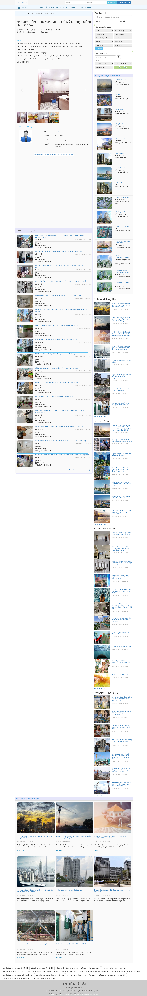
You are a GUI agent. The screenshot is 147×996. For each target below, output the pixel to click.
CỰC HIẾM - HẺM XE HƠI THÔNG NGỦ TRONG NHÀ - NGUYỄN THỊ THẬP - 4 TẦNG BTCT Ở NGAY (63, 411)
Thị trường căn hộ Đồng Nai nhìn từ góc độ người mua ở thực (121, 727)
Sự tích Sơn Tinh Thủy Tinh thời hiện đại (120, 633)
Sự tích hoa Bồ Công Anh (120, 675)
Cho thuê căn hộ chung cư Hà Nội (67, 968)
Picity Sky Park (120, 124)
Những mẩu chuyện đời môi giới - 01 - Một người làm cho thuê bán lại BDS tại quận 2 (121, 347)
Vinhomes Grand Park (122, 226)
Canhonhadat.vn (65, 994)
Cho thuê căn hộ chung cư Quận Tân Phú (16, 978)
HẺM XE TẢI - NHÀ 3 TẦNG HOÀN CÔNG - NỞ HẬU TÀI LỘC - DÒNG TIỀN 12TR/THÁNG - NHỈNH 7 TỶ (59, 236)
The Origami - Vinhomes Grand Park (123, 241)
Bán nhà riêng (51, 13)
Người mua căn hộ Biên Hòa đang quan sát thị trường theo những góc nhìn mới (121, 769)
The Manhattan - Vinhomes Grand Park (122, 256)
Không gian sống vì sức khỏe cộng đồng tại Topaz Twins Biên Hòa (121, 619)
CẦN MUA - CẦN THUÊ (53, 7)
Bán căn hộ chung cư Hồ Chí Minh (42, 968)
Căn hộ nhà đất (22, 2)
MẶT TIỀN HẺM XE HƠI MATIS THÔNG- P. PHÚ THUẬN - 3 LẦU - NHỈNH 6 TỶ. (60, 281)
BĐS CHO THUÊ (28, 7)
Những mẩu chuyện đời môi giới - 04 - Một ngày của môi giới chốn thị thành (121, 305)
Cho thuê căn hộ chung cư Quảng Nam (38, 971)
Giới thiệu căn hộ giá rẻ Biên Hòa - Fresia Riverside (121, 497)
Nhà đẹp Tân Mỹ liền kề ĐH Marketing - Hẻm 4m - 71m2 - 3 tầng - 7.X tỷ (58, 295)
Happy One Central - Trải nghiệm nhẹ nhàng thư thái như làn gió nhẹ (120, 577)
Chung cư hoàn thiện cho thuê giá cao (69, 890)
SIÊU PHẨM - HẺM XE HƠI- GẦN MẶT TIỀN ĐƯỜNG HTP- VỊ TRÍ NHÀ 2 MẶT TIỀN (62, 455)
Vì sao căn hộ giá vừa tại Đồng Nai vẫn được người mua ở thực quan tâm (122, 698)
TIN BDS (73, 7)
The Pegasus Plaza (121, 212)
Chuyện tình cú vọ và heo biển (121, 646)
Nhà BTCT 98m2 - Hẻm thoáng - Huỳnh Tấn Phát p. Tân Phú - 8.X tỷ (57, 368)
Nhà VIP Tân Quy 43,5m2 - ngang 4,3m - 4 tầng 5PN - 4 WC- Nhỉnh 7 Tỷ (58, 251)
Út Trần (57, 131)
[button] (22, 89)
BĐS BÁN (39, 7)
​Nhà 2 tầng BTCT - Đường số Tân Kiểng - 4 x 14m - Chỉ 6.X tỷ (55, 354)
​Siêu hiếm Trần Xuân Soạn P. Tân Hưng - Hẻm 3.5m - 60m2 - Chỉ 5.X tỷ (58, 339)
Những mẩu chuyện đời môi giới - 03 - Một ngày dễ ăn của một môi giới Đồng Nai (121, 319)
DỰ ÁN (65, 7)
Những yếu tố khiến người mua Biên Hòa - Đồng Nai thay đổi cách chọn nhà (122, 712)
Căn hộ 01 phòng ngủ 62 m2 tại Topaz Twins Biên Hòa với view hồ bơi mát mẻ (121, 548)
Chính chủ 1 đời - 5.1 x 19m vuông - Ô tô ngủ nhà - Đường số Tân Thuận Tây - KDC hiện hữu (62, 310)
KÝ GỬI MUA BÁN (85, 7)
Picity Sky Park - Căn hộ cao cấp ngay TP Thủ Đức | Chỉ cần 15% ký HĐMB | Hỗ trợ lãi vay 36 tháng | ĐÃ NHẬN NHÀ (121, 427)
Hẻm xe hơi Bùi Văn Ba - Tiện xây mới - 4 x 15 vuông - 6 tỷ (54, 396)
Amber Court (119, 182)
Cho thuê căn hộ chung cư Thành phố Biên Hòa (94, 971)
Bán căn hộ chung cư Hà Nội (90, 968)
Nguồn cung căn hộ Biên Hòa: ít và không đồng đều (121, 454)
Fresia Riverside (120, 168)
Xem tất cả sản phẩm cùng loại (79, 470)
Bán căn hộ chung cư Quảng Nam (65, 971)
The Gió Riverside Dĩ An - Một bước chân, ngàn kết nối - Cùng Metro (121, 512)
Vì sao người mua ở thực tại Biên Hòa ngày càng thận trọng (122, 440)
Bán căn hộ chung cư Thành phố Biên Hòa (126, 971)
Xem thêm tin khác (100, 416)
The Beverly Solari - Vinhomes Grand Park (122, 271)
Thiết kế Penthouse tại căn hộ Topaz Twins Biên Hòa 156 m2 (121, 533)
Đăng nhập (111, 2)
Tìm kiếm (123, 21)
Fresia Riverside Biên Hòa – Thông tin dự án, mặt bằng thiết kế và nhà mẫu (121, 469)
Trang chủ (22, 13)
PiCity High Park (120, 138)
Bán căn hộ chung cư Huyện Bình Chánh (112, 975)
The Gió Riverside (121, 79)
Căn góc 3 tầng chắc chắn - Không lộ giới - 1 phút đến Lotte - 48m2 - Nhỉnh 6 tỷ (60, 440)
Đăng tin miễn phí (124, 2)
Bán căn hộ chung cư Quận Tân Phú (44, 978)
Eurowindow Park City (122, 197)
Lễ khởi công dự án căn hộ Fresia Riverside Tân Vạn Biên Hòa (121, 483)
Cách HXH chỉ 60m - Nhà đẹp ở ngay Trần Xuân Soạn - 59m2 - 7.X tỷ (57, 382)
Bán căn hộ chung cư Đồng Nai (13, 971)
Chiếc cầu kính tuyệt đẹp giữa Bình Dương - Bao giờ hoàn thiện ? (121, 591)
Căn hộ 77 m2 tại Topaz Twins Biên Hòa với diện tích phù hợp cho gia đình (122, 562)
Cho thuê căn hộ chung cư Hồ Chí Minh (15, 968)
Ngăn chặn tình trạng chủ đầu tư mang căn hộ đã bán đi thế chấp (121, 376)
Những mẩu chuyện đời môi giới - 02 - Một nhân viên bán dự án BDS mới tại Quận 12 (121, 333)
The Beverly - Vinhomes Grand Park (123, 283)
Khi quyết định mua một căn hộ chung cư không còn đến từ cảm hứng (122, 741)
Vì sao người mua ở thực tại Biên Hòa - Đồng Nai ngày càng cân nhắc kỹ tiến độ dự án (121, 756)
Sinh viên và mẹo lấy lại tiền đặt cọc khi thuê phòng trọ (121, 403)
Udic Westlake (120, 153)
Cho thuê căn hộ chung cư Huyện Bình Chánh (81, 975)
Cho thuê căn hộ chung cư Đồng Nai (114, 968)
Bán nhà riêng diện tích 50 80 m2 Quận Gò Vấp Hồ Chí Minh (53, 154)
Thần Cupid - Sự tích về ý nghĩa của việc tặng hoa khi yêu (121, 662)
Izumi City (119, 94)
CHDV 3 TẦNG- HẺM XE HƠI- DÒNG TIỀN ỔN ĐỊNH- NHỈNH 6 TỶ (56, 325)
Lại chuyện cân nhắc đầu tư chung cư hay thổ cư (121, 389)
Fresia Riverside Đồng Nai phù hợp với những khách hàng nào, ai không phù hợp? (122, 784)
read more (20, 850)
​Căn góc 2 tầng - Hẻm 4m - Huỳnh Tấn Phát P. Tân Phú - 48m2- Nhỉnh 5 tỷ (59, 426)
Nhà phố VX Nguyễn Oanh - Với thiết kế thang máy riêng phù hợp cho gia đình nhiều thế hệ (122, 606)
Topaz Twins (119, 109)
